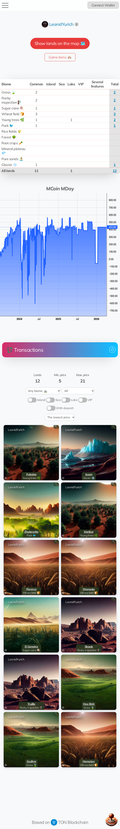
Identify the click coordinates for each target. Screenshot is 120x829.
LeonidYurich (61, 24)
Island (41, 399)
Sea (58, 399)
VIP (90, 399)
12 (115, 171)
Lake (74, 399)
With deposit (64, 408)
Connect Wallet (103, 5)
